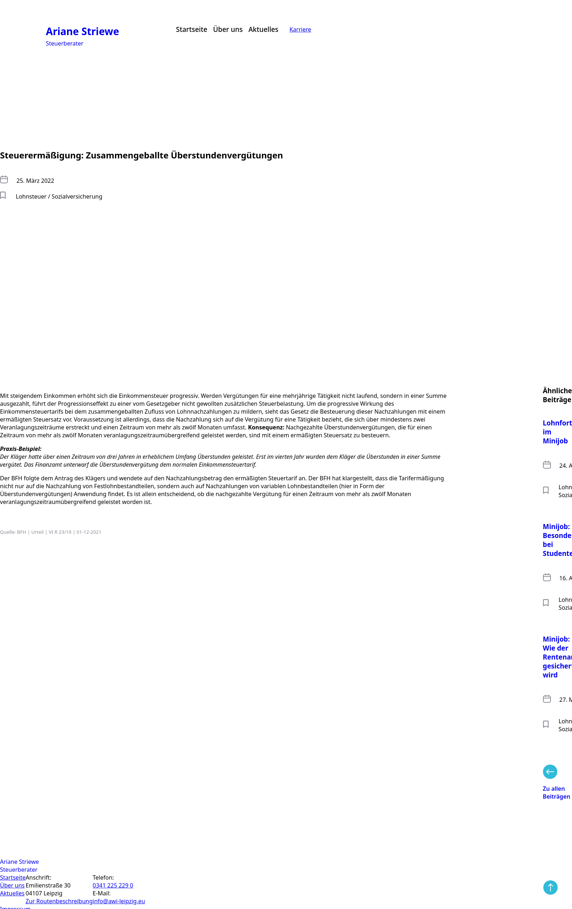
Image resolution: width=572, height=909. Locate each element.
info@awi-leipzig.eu (119, 901)
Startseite (191, 29)
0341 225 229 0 (113, 885)
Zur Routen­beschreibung (59, 901)
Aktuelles (263, 29)
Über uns (228, 29)
